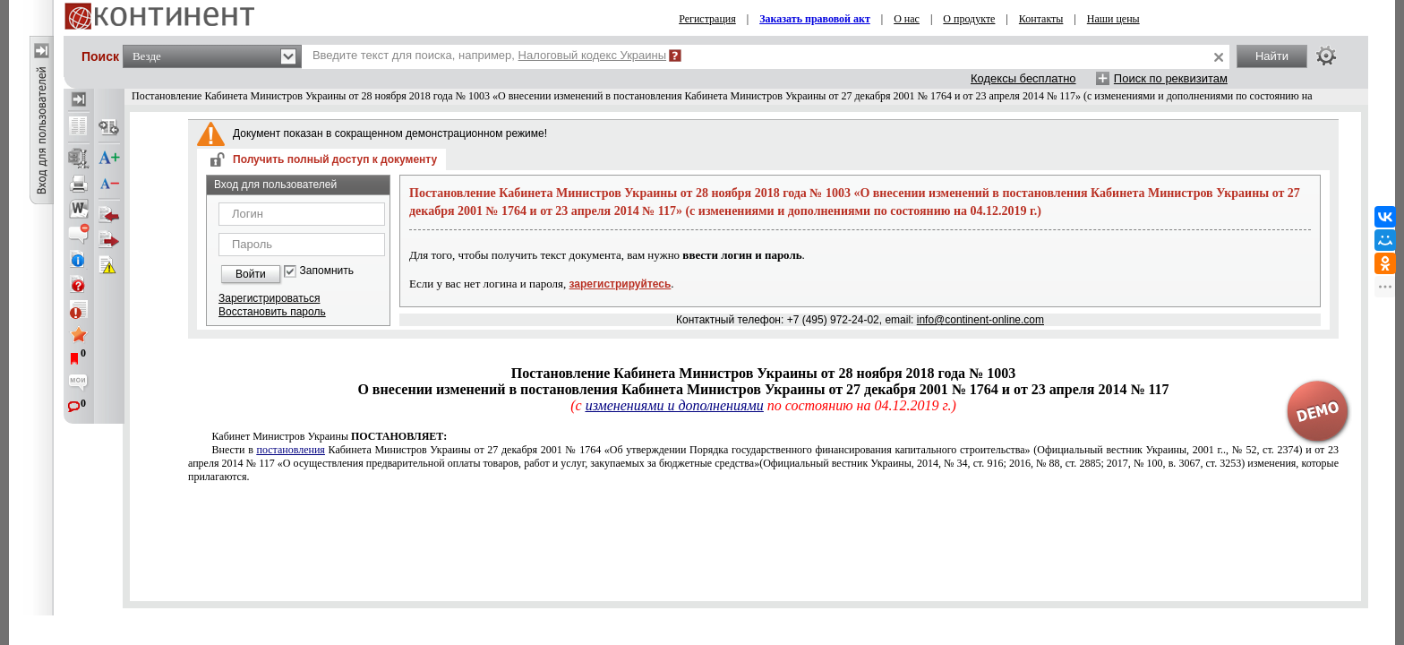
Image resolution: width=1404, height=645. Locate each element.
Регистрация (707, 19)
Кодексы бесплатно (1023, 78)
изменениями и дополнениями (675, 405)
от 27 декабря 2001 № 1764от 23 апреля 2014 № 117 (763, 463)
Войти (250, 274)
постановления (291, 449)
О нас (907, 19)
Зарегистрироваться (269, 298)
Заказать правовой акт (814, 19)
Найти (1271, 56)
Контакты (1041, 19)
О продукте (969, 19)
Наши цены (1113, 19)
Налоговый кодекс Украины (592, 55)
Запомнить (327, 271)
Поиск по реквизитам (1171, 78)
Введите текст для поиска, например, (489, 55)
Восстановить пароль (272, 311)
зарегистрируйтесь (620, 284)
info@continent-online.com (980, 320)
